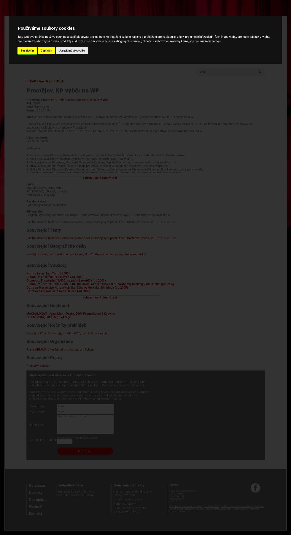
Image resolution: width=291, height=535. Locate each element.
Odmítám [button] (46, 50)
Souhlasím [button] (27, 50)
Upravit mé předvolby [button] (72, 50)
